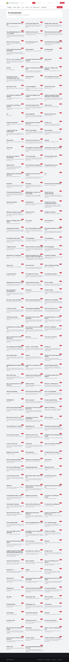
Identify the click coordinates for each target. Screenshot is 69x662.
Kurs (31, 7)
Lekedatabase (43, 7)
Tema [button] (23, 7)
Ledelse (14, 7)
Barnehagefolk (11, 659)
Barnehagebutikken (47, 659)
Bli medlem (60, 7)
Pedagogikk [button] (9, 7)
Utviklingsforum (60, 659)
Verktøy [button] (27, 7)
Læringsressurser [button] (36, 7)
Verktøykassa (54, 659)
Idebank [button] (18, 7)
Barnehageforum (40, 659)
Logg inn (62, 2)
